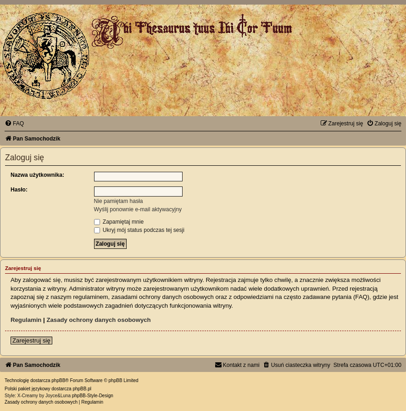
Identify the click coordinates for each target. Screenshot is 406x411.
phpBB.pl (81, 388)
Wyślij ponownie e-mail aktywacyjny (138, 209)
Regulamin (26, 319)
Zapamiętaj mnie (119, 222)
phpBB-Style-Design (92, 395)
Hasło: (19, 189)
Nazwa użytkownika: (37, 175)
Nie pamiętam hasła (118, 201)
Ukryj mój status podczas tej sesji (139, 230)
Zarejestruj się (31, 340)
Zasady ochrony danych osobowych (98, 319)
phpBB (58, 380)
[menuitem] (14, 123)
